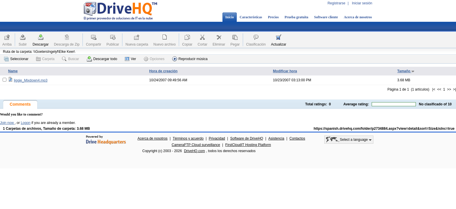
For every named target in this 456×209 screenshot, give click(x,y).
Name (13, 71)
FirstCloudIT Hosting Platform (248, 145)
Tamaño (405, 71)
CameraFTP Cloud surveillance (196, 145)
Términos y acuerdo (188, 138)
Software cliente (326, 17)
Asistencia (276, 138)
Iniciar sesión (362, 3)
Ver (130, 59)
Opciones (154, 59)
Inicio (229, 17)
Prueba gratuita (296, 17)
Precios (273, 17)
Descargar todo (102, 59)
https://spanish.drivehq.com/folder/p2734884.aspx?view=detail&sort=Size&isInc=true (384, 129)
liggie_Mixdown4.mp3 (30, 80)
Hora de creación (163, 71)
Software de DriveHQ (246, 138)
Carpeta (45, 59)
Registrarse (336, 3)
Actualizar (278, 44)
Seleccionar (16, 59)
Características (251, 17)
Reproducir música (190, 58)
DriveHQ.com (194, 151)
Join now (7, 123)
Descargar (41, 44)
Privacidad (217, 138)
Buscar (70, 59)
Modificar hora (285, 71)
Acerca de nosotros (358, 17)
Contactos (297, 138)
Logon (25, 123)
